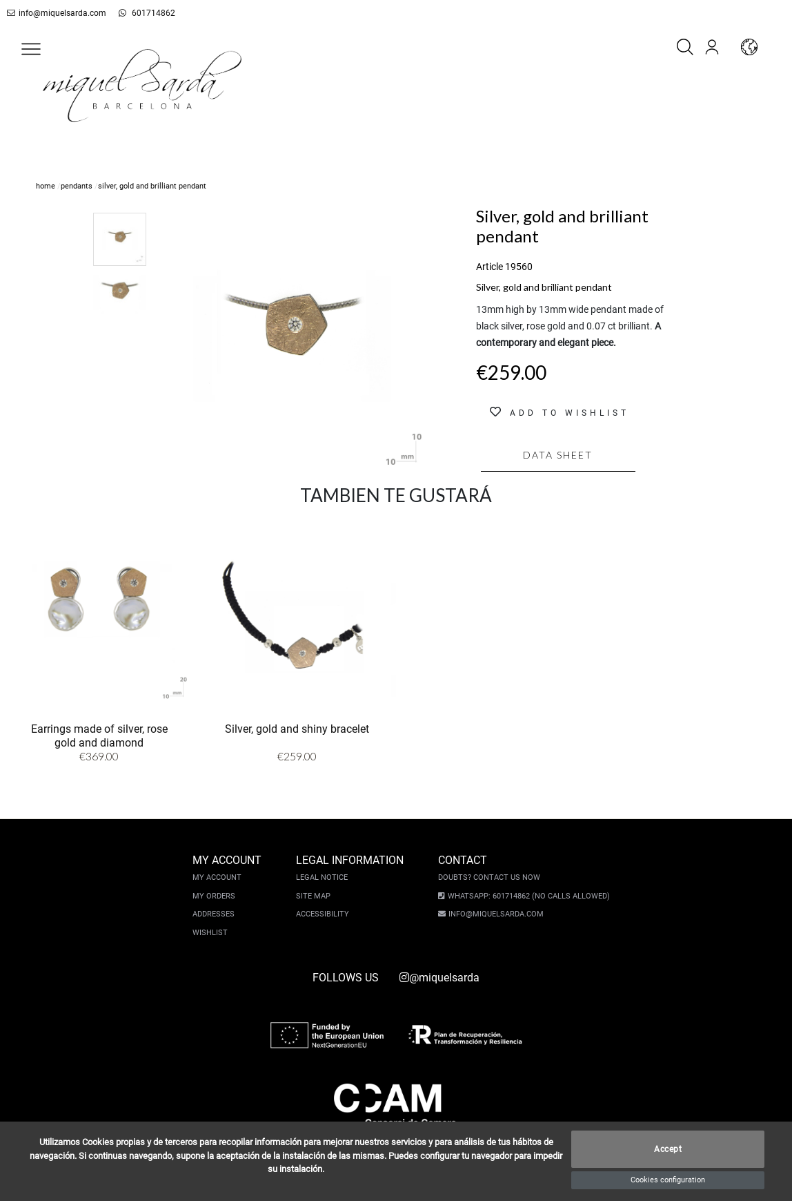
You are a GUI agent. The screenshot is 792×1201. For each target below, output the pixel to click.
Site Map (316, 896)
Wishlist (213, 932)
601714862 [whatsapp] (135, 13)
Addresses (217, 914)
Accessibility (326, 914)
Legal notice (325, 877)
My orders (217, 896)
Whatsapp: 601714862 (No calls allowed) (525, 896)
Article (489, 266)
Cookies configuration (668, 1179)
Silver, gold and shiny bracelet (297, 729)
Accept (668, 1149)
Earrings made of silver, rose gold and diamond (99, 735)
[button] (31, 49)
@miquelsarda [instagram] (439, 977)
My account (220, 877)
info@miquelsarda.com (54, 13)
